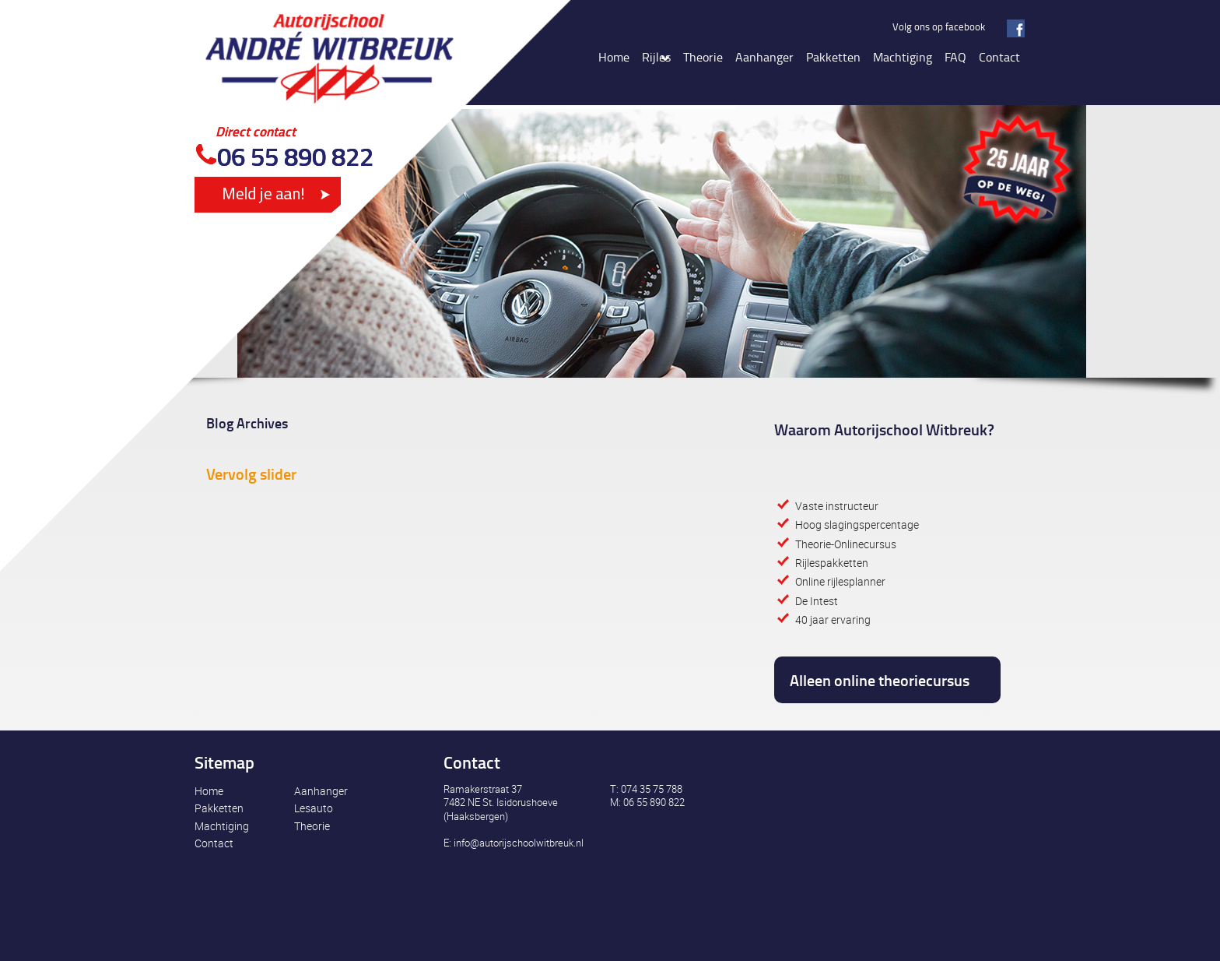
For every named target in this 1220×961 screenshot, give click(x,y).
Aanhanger (321, 790)
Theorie (312, 825)
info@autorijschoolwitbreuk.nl (519, 843)
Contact (214, 843)
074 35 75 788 (651, 789)
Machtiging (222, 825)
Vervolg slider (251, 473)
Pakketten (219, 808)
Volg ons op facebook (938, 26)
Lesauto (313, 808)
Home (209, 790)
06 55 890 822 (295, 156)
